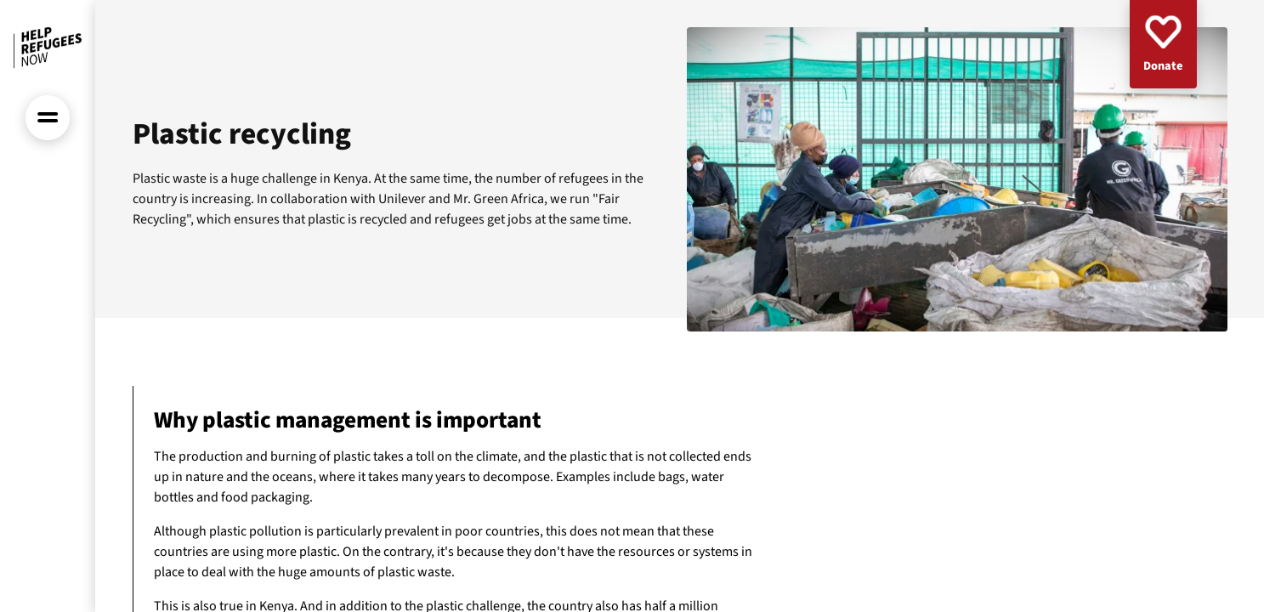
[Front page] (48, 48)
